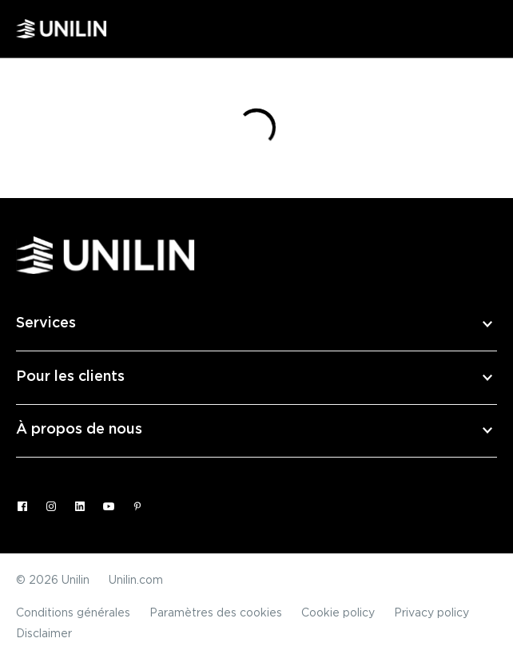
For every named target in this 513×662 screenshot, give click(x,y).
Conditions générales (73, 613)
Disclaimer (44, 634)
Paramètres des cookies (215, 613)
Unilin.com (136, 580)
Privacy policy (431, 613)
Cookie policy (338, 613)
